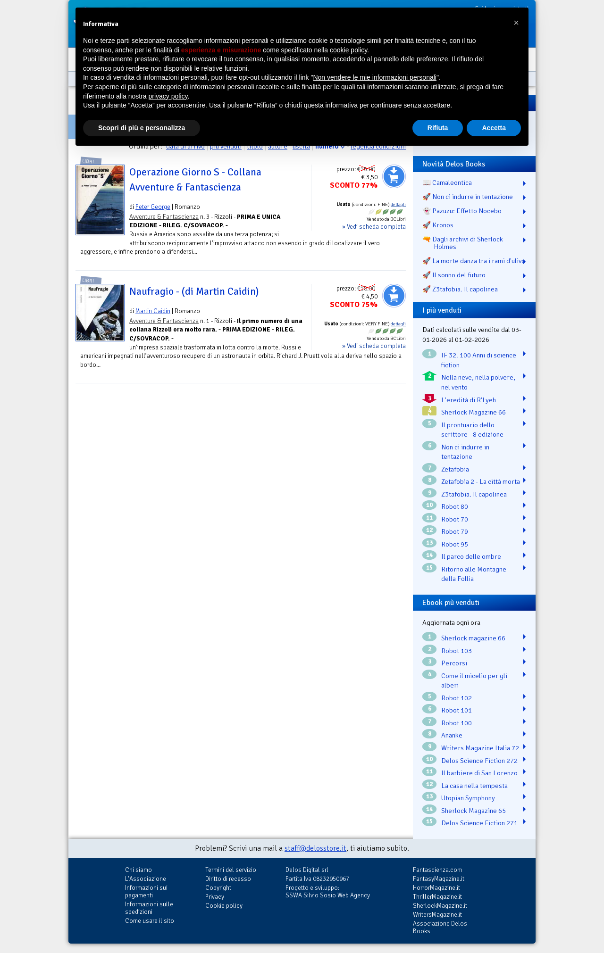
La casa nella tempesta (474, 785)
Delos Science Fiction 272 (479, 760)
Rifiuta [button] (438, 128)
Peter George (152, 207)
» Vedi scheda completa (374, 227)
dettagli (398, 204)
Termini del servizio (230, 870)
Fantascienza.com (437, 870)
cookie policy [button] (348, 50)
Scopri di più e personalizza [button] (141, 128)
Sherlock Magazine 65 (473, 810)
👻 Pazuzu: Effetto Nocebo (462, 211)
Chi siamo (138, 870)
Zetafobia (455, 469)
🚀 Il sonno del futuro (454, 275)
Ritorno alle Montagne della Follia (473, 574)
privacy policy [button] (168, 96)
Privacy (214, 897)
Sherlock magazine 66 (473, 638)
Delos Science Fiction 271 (479, 823)
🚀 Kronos (437, 225)
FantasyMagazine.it (438, 879)
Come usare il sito (149, 921)
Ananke (451, 735)
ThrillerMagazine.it (437, 897)
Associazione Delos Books (440, 927)
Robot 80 (454, 506)
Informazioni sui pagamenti (146, 891)
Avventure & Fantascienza (164, 217)
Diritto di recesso (228, 879)
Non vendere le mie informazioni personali (374, 77)
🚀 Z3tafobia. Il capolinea (460, 289)
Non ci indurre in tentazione (465, 452)
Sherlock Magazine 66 (473, 412)
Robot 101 (456, 710)
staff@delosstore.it (315, 848)
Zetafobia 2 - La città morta (480, 481)
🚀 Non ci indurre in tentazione (467, 196)
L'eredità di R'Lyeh (468, 400)
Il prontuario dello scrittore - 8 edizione (472, 430)
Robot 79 (454, 531)
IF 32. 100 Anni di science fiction (478, 360)
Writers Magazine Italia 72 (480, 748)
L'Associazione (145, 879)
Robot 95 (454, 544)
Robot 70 (454, 519)
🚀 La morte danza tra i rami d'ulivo (473, 261)
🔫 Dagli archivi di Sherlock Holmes (462, 242)
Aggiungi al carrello (394, 176)
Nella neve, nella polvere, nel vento (478, 382)
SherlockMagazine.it (440, 906)
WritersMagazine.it (437, 915)
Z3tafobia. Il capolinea (474, 494)
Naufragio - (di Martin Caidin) (194, 291)
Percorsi (454, 663)
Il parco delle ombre (471, 556)
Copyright (218, 888)
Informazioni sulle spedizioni (149, 908)
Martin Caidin (152, 311)
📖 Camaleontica (447, 182)
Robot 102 (456, 698)
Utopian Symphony (468, 798)
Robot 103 (456, 650)
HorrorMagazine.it (436, 888)
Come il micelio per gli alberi (474, 680)
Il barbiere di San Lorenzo (479, 773)
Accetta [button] (494, 128)
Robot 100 (456, 723)
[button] (516, 22)
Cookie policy (224, 906)
